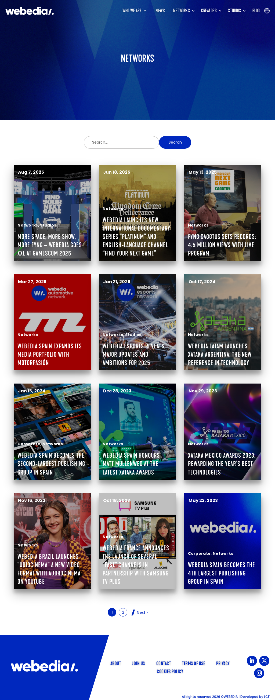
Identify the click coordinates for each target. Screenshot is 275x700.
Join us (138, 663)
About (115, 663)
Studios (234, 11)
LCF (267, 696)
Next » (142, 612)
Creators (209, 11)
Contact (163, 663)
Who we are (132, 11)
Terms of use (193, 663)
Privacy (223, 663)
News (160, 11)
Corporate (28, 444)
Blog (256, 11)
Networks (181, 11)
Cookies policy (170, 671)
